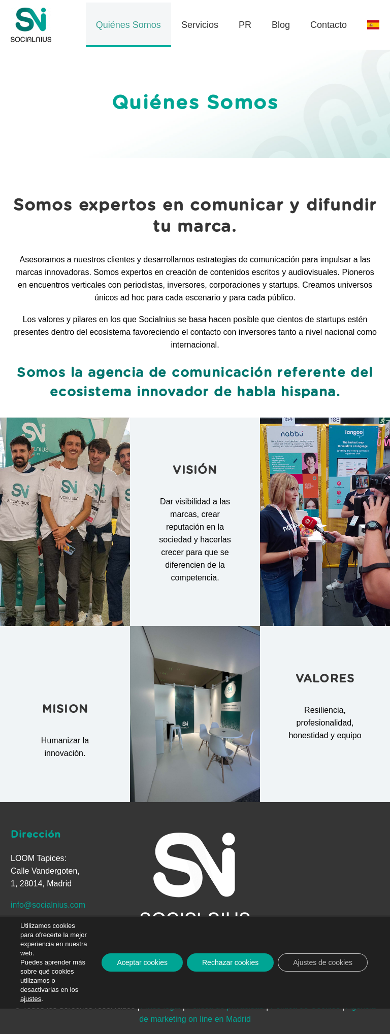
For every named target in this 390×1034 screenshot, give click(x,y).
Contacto (328, 25)
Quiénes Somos (128, 25)
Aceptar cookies (142, 962)
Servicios (199, 25)
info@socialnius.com (48, 905)
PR (245, 25)
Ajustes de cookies (322, 962)
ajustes (30, 999)
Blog (281, 25)
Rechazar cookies (230, 962)
